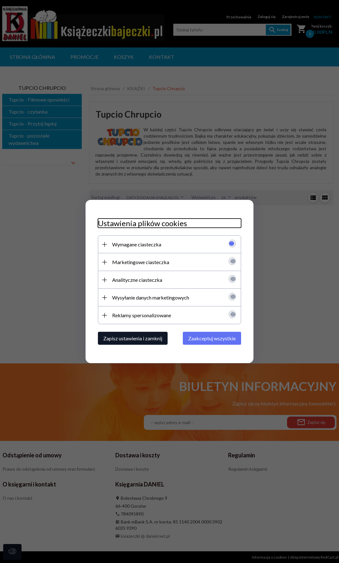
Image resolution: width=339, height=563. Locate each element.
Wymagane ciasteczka (135, 244)
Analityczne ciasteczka (136, 280)
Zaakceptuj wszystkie (213, 338)
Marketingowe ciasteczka (139, 262)
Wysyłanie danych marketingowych (149, 297)
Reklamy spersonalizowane (140, 315)
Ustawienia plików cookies (141, 223)
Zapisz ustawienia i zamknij (131, 338)
